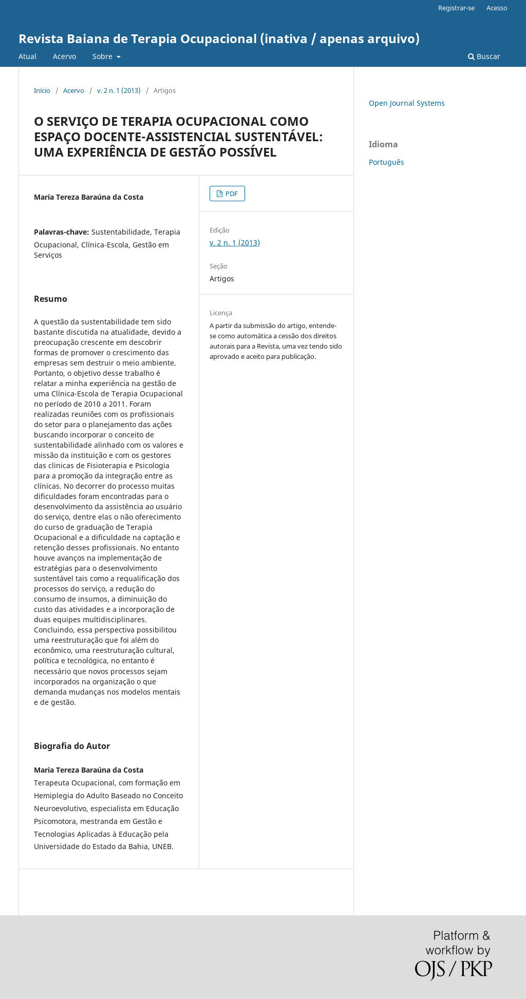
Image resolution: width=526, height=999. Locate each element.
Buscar (484, 56)
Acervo (64, 56)
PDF (231, 193)
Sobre (103, 56)
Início (42, 90)
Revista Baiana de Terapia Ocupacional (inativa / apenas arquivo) (219, 38)
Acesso (497, 7)
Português (386, 162)
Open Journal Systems (407, 103)
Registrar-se (456, 7)
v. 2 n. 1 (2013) (119, 90)
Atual (27, 56)
